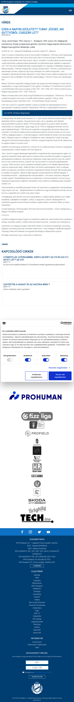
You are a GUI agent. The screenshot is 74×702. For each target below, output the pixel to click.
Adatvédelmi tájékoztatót (42, 672)
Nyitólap (37, 575)
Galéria (37, 600)
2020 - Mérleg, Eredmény (37, 549)
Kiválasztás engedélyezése (36, 376)
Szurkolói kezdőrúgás (37, 605)
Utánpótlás (37, 616)
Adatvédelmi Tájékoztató (37, 645)
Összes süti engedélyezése (60, 376)
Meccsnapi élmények (37, 602)
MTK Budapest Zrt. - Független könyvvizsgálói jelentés (37, 543)
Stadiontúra (37, 608)
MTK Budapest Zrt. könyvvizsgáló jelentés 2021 (37, 562)
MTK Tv (37, 613)
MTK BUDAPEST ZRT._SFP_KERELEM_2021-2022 (37, 557)
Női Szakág (37, 619)
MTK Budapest (37, 586)
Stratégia (37, 591)
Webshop (37, 624)
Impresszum (37, 642)
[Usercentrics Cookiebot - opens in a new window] (62, 323)
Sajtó (37, 611)
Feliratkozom (37, 677)
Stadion (37, 627)
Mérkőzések (37, 583)
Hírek (37, 578)
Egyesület (37, 630)
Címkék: (5, 244)
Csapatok (37, 580)
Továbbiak (37, 566)
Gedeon (37, 597)
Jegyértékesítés (37, 622)
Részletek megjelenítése (58, 368)
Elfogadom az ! (37, 672)
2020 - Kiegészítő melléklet (37, 546)
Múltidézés (37, 589)
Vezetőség (37, 594)
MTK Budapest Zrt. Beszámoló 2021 (37, 559)
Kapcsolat (37, 633)
